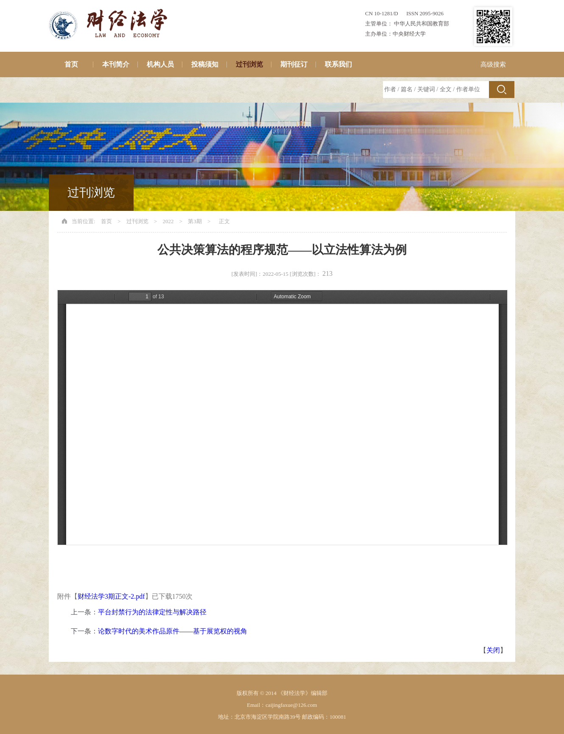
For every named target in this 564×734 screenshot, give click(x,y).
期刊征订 (293, 64)
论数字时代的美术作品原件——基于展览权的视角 (172, 631)
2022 (168, 221)
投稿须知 (204, 64)
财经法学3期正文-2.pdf (111, 596)
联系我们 (338, 64)
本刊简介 (115, 64)
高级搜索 (493, 64)
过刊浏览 (249, 64)
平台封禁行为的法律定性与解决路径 (152, 612)
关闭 (493, 650)
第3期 (195, 221)
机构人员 (160, 64)
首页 (71, 64)
